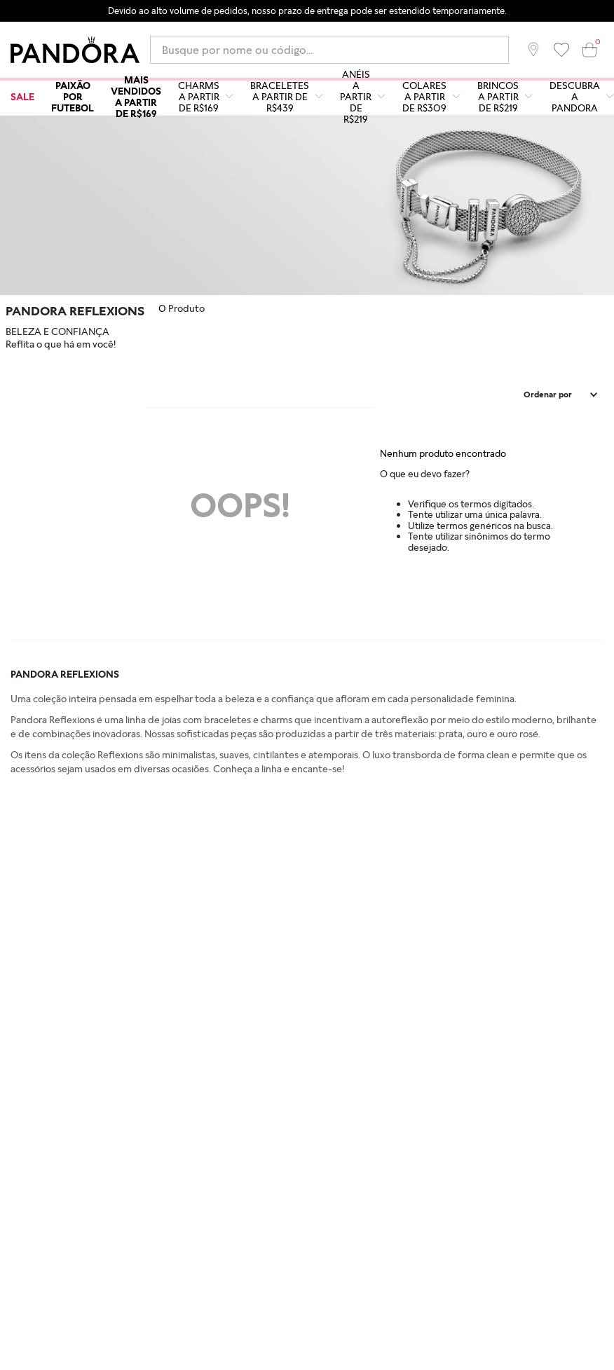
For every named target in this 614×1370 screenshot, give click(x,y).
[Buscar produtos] (499, 49)
